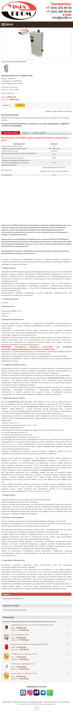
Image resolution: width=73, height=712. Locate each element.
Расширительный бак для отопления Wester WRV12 (29, 644)
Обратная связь (64, 702)
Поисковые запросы (20, 702)
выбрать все (52, 621)
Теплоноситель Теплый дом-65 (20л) (24, 673)
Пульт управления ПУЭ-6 (20, 635)
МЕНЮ (7, 24)
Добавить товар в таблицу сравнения (58, 111)
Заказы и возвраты (50, 702)
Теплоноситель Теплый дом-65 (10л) (24, 654)
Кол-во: (6, 105)
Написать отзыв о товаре (10, 89)
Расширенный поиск (35, 702)
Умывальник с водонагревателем (23, 664)
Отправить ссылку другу (9, 87)
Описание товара (10, 133)
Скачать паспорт (39, 133)
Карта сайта (7, 702)
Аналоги (25, 133)
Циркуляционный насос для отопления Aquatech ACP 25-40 (32, 625)
